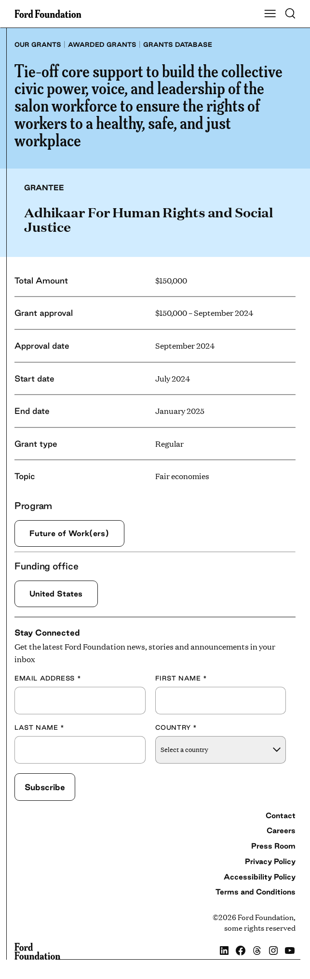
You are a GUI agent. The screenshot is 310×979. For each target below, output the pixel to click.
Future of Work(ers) (69, 533)
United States (55, 593)
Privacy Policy (270, 861)
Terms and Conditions (256, 891)
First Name (181, 678)
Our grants (37, 44)
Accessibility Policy (260, 876)
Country (176, 727)
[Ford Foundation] (37, 951)
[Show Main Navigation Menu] (270, 14)
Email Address (47, 678)
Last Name (39, 727)
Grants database (177, 44)
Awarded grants (102, 44)
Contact (281, 815)
